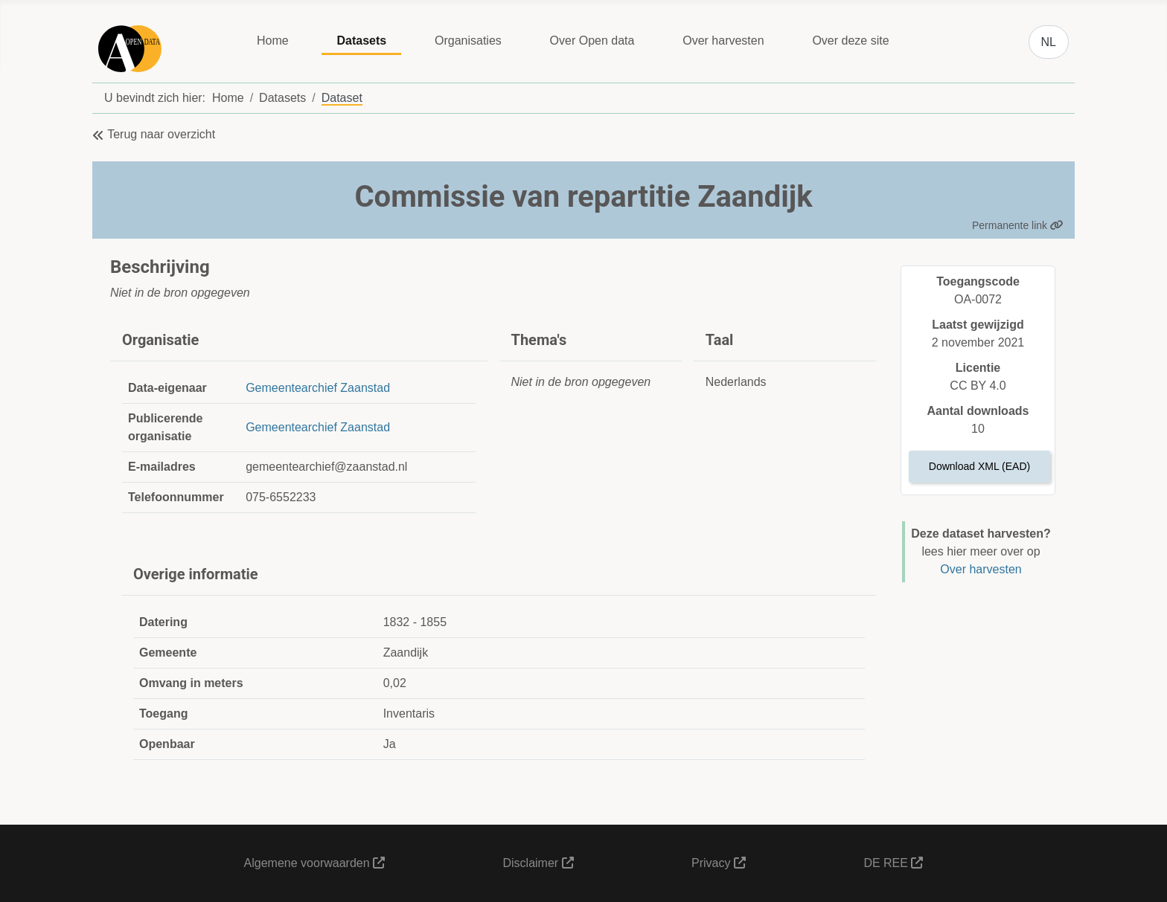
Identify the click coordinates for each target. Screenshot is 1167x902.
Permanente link (1018, 225)
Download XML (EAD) (979, 466)
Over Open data (592, 40)
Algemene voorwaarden (314, 863)
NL (1048, 42)
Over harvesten (723, 40)
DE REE (893, 863)
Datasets (361, 40)
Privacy (718, 863)
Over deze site (850, 40)
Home (273, 40)
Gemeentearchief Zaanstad (318, 387)
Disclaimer (537, 863)
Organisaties (468, 40)
